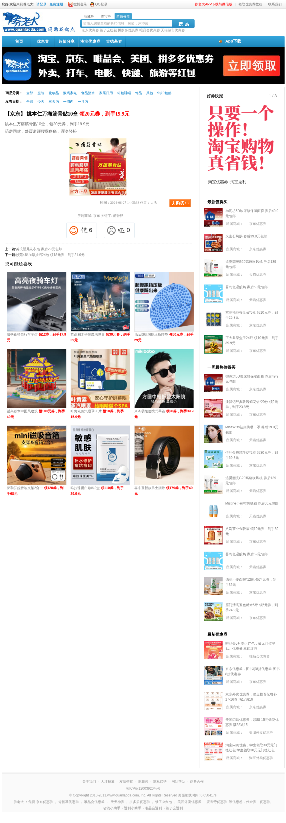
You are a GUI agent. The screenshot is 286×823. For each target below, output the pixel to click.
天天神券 (117, 802)
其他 (149, 93)
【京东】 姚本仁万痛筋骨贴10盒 (67, 114)
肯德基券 (114, 41)
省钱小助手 (111, 808)
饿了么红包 (108, 30)
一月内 (83, 102)
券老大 (19, 802)
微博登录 (80, 4)
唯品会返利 (153, 808)
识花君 (143, 782)
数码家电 (70, 93)
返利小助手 (132, 808)
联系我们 (275, 4)
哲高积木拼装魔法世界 (100, 337)
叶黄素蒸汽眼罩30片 (97, 414)
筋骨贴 (118, 216)
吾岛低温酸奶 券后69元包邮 (246, 287)
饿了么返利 (174, 808)
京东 (96, 216)
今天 (40, 102)
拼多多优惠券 (128, 30)
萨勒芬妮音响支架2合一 (35, 491)
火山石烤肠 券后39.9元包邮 (246, 236)
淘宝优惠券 (90, 41)
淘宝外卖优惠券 (261, 758)
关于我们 (89, 782)
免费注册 (56, 4)
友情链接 (126, 782)
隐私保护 (160, 782)
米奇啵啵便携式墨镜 (164, 414)
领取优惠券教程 (250, 4)
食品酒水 (88, 93)
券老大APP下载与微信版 (213, 4)
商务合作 (197, 782)
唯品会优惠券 (149, 30)
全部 (29, 93)
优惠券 (43, 41)
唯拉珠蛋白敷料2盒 (97, 491)
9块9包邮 (164, 93)
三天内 (54, 102)
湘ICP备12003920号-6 (143, 788)
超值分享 (67, 41)
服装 (40, 93)
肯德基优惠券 (68, 802)
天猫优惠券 (257, 275)
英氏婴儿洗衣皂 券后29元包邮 (39, 249)
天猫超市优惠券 (173, 30)
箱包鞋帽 (124, 93)
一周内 (68, 102)
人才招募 (108, 782)
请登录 (41, 4)
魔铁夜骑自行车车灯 (36, 337)
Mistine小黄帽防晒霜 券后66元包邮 (252, 503)
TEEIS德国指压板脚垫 (163, 337)
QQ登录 (101, 4)
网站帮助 (178, 782)
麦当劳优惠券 (217, 802)
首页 (19, 41)
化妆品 (54, 93)
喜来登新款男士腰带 (163, 491)
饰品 (138, 93)
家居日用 (106, 93)
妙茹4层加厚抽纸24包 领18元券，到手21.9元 (50, 255)
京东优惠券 (90, 30)
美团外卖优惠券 (261, 733)
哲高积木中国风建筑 (36, 414)
